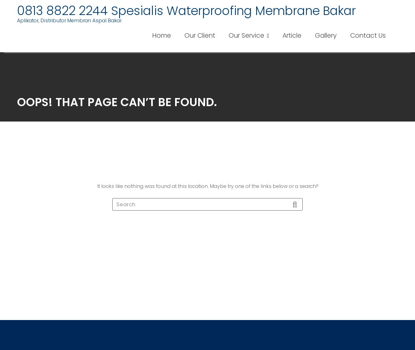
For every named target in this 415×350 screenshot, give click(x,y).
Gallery (326, 35)
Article (292, 35)
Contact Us (368, 35)
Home (161, 35)
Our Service (246, 35)
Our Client (199, 35)
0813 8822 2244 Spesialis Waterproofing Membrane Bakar (186, 10)
